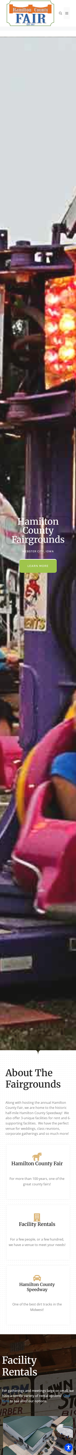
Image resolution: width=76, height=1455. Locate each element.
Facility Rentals (37, 1224)
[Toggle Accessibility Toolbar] (68, 1447)
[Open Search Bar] (60, 13)
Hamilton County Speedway (37, 1287)
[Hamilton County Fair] (37, 1157)
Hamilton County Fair (37, 1163)
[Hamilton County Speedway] (37, 1278)
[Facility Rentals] (37, 1217)
